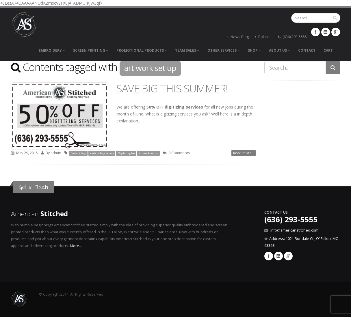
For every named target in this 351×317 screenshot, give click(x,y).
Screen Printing (90, 50)
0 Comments (179, 152)
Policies (263, 36)
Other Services (223, 50)
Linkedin (278, 256)
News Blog (238, 36)
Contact (306, 50)
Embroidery (52, 50)
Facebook (315, 32)
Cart (328, 50)
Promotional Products (141, 50)
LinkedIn (325, 32)
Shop (254, 50)
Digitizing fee (126, 153)
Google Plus (288, 256)
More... (76, 245)
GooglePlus (335, 32)
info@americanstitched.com (294, 230)
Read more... (243, 152)
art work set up (148, 153)
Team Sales (187, 50)
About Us (279, 50)
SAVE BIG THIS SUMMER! (172, 88)
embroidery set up (102, 153)
